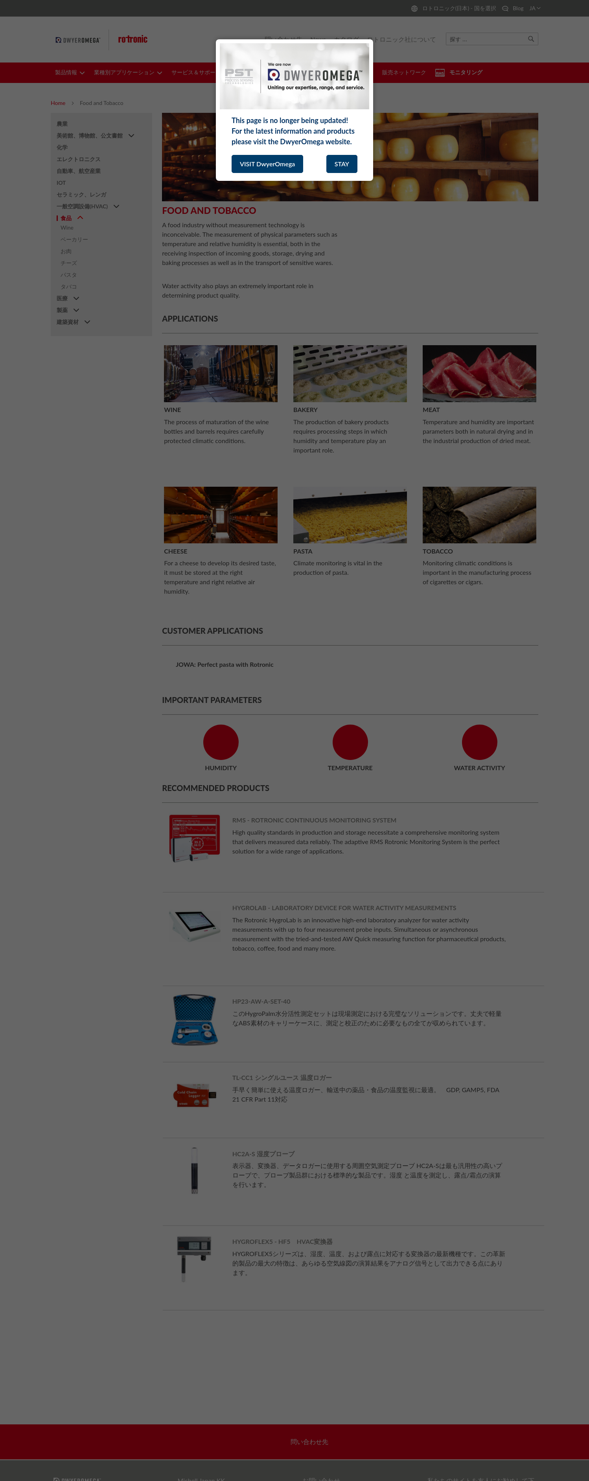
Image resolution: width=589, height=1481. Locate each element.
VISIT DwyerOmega (267, 163)
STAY (342, 163)
